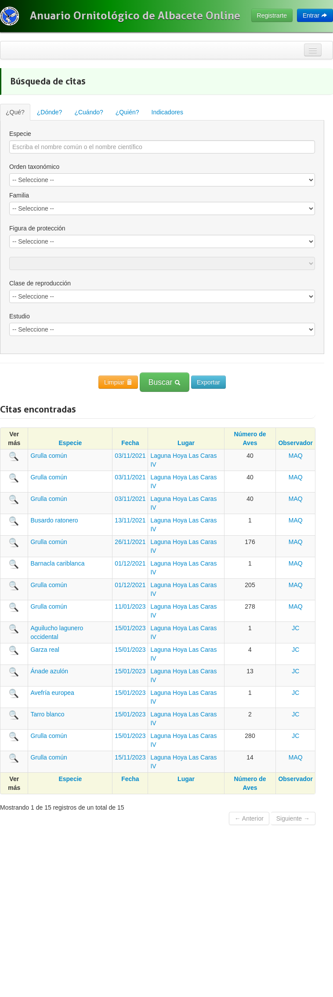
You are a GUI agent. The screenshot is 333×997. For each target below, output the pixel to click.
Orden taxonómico (34, 166)
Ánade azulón (49, 671)
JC (295, 628)
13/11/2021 (130, 520)
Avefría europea (52, 692)
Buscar (164, 382)
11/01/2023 (130, 606)
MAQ (296, 455)
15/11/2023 (130, 757)
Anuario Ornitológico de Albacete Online (135, 15)
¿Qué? (15, 112)
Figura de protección (37, 228)
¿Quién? (127, 112)
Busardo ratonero (54, 520)
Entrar (315, 15)
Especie (20, 133)
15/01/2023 (130, 628)
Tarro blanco (47, 714)
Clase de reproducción (40, 283)
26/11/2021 (130, 541)
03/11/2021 (130, 455)
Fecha (130, 442)
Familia (19, 195)
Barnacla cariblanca (57, 563)
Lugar (186, 442)
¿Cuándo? (88, 112)
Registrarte (272, 15)
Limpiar (118, 382)
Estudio (19, 316)
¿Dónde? (49, 112)
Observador (295, 442)
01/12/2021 (130, 563)
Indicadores (167, 112)
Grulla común (48, 455)
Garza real (44, 649)
